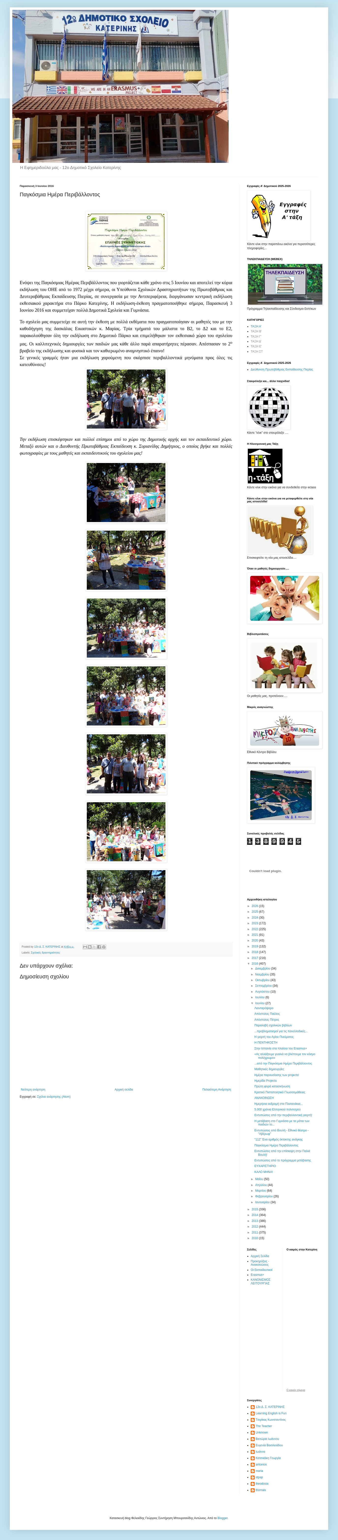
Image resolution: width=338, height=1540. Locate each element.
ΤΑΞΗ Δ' (256, 341)
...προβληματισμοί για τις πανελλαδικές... (281, 1031)
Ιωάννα (260, 1451)
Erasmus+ (257, 1275)
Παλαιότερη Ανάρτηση (216, 1089)
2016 (255, 963)
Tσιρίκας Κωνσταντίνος (271, 1419)
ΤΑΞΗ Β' (256, 331)
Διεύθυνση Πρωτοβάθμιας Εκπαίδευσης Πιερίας (282, 369)
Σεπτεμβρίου (264, 985)
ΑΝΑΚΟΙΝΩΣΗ (264, 1098)
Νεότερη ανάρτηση (33, 1089)
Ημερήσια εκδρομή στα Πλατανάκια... (278, 1104)
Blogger (223, 1518)
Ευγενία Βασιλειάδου (269, 1445)
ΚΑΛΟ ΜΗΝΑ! (263, 1172)
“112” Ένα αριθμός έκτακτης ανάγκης (278, 1139)
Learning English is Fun (271, 1413)
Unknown (262, 1432)
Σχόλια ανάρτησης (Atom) (54, 1096)
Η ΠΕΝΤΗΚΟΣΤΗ (266, 1042)
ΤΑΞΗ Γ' (256, 336)
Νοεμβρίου (262, 974)
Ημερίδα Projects (265, 1080)
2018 (255, 952)
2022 (255, 929)
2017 (255, 958)
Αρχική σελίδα (124, 1089)
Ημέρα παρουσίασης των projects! (276, 1075)
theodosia (262, 1483)
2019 (255, 946)
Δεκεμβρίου (263, 968)
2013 (255, 1221)
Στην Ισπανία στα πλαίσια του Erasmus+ (280, 1048)
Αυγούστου (262, 991)
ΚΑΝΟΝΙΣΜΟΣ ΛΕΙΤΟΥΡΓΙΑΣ (260, 1281)
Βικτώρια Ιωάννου (267, 1439)
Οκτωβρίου (262, 980)
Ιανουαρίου (263, 1202)
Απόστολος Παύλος (267, 1014)
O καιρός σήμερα (296, 1390)
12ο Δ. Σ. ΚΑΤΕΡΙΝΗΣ (270, 1407)
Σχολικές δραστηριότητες (45, 952)
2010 (255, 1238)
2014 (255, 1215)
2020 (255, 940)
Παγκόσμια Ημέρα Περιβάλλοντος (276, 1145)
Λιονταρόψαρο (263, 1008)
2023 (255, 923)
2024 (255, 917)
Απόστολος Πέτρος (266, 1019)
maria (259, 1471)
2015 (255, 1209)
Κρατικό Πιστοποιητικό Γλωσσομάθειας (279, 1092)
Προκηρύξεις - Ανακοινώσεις (260, 1263)
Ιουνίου (260, 1003)
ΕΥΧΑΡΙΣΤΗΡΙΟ (265, 1166)
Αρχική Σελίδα (260, 1256)
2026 (255, 906)
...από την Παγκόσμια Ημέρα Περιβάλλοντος (283, 1063)
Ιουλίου (260, 997)
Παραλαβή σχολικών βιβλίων (273, 1025)
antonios (261, 1464)
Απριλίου (261, 1185)
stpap (259, 1477)
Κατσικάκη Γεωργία (268, 1458)
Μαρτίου (261, 1190)
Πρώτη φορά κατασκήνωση (272, 1086)
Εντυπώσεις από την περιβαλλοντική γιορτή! (283, 1115)
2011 (255, 1232)
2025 (255, 911)
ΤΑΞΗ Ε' (256, 346)
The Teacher (264, 1426)
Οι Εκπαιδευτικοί (261, 1270)
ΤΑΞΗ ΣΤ (257, 351)
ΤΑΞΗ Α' (256, 326)
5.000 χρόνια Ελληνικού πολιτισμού (277, 1109)
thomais (261, 1490)
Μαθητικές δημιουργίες (269, 1069)
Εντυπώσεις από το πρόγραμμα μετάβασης (282, 1160)
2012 (255, 1226)
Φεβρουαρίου (264, 1196)
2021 (255, 935)
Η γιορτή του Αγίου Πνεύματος (274, 1037)
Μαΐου (259, 1179)
